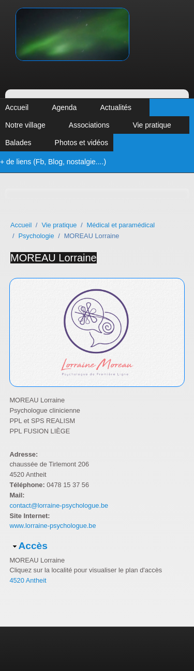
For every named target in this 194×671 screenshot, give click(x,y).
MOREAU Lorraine (53, 257)
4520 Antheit (27, 580)
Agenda (64, 107)
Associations (89, 125)
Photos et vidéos (82, 142)
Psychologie (36, 236)
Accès (33, 545)
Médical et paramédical (121, 225)
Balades (18, 142)
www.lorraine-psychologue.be (52, 525)
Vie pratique (151, 125)
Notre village (25, 125)
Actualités (115, 107)
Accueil (16, 107)
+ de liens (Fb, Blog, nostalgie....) (53, 162)
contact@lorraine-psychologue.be (58, 505)
